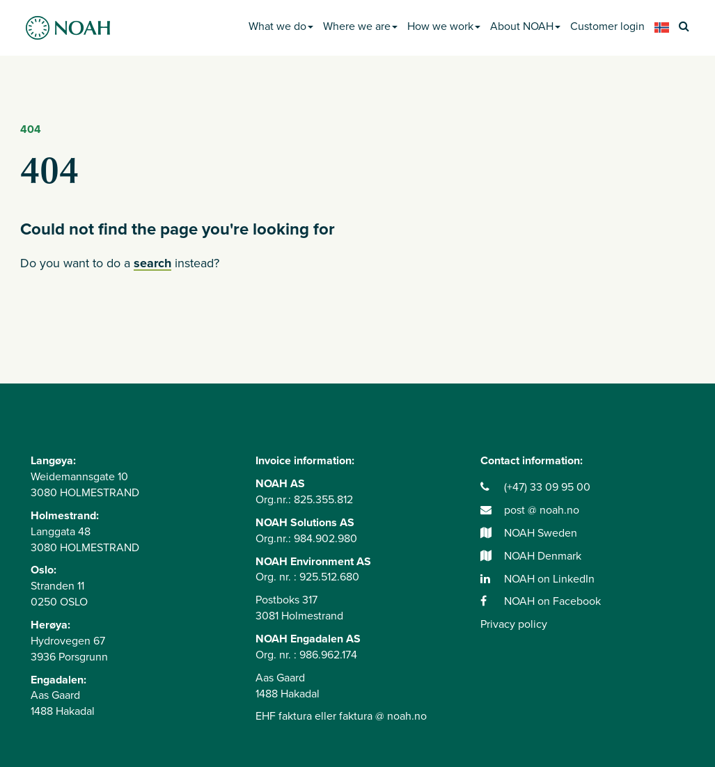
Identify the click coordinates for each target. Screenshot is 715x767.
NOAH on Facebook (540, 601)
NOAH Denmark (530, 556)
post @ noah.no (529, 510)
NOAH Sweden (528, 533)
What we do (281, 26)
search (152, 263)
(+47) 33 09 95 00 (535, 487)
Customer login (607, 26)
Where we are (360, 26)
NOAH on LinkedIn (537, 579)
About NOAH (525, 26)
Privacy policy (513, 624)
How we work (443, 26)
